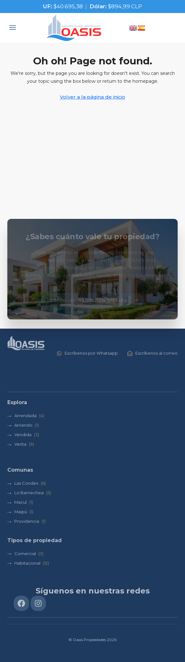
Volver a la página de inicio (92, 97)
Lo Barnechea (29, 492)
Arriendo (23, 425)
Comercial (25, 553)
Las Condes (26, 483)
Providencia (26, 521)
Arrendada (25, 415)
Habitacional (27, 563)
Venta (20, 444)
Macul (20, 502)
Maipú (20, 511)
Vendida (23, 434)
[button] (13, 27)
